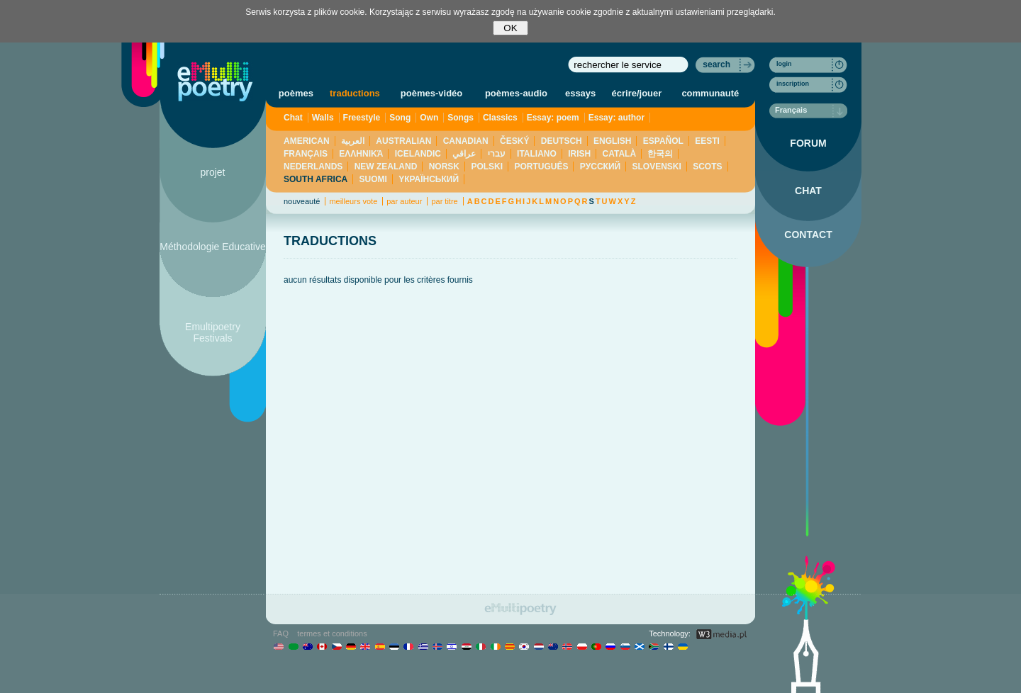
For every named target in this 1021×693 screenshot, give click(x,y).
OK (510, 28)
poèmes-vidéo (431, 93)
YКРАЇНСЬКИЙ (428, 179)
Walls (323, 118)
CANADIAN (466, 141)
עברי (497, 154)
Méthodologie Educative (212, 246)
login (784, 63)
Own (429, 118)
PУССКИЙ (600, 166)
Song (400, 118)
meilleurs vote (353, 201)
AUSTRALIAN (403, 141)
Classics (500, 118)
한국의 (660, 154)
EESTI (707, 141)
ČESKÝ (514, 141)
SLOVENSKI (656, 166)
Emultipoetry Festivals (212, 332)
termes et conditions (332, 633)
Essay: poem (553, 118)
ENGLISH (612, 141)
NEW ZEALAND (386, 166)
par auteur (404, 201)
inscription (792, 83)
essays (580, 93)
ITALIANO (537, 154)
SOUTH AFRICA (315, 179)
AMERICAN (307, 141)
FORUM (808, 143)
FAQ (281, 633)
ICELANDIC (418, 154)
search (716, 64)
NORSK (444, 166)
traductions (355, 93)
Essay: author (616, 118)
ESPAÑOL (663, 141)
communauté (710, 93)
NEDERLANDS (313, 166)
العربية (352, 141)
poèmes (296, 93)
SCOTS (707, 166)
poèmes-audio (516, 93)
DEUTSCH (561, 141)
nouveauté (302, 201)
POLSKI (487, 166)
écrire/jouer (637, 93)
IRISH (579, 154)
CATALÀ (620, 154)
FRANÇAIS (306, 154)
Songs (460, 118)
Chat (293, 118)
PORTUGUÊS (541, 166)
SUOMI (373, 179)
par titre (444, 201)
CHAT (808, 190)
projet (212, 172)
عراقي (464, 154)
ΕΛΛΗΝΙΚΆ (361, 154)
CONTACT (808, 234)
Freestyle (362, 118)
